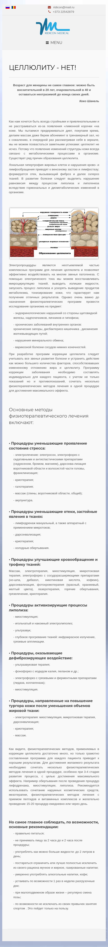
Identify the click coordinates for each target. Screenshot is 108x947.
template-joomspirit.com (107, 928)
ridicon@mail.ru (63, 7)
